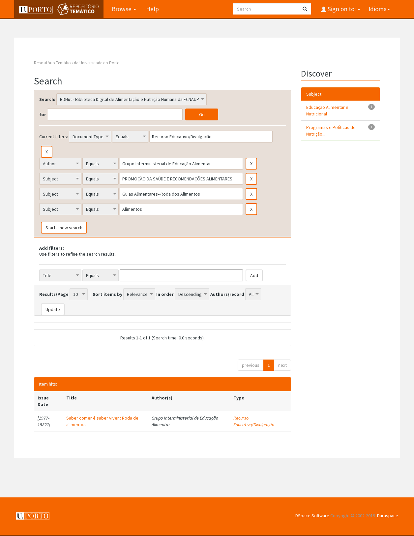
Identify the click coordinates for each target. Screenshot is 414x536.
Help (152, 9)
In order (165, 294)
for (42, 114)
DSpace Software (312, 516)
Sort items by (107, 294)
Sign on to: (343, 9)
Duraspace (387, 516)
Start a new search (63, 228)
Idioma (379, 9)
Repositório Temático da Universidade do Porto (77, 63)
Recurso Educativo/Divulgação (253, 421)
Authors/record (227, 294)
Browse (124, 9)
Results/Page (54, 294)
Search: (47, 99)
